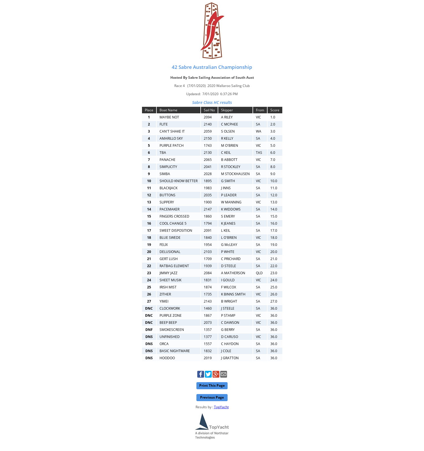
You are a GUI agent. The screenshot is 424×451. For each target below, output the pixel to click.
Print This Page (212, 385)
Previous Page (212, 397)
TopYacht (221, 407)
